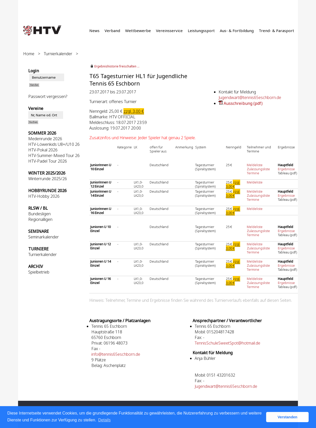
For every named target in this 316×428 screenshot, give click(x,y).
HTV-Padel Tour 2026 (47, 161)
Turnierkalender (58, 53)
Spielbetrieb (38, 272)
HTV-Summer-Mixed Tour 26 (54, 155)
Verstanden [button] (287, 417)
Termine (253, 173)
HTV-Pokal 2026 (43, 150)
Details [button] (104, 420)
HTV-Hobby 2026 (44, 196)
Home (28, 53)
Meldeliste (255, 165)
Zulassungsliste (258, 169)
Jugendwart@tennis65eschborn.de (250, 97)
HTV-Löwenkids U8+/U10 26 (54, 144)
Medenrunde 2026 (45, 138)
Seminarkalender (43, 237)
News (94, 30)
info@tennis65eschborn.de (115, 354)
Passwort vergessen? (47, 96)
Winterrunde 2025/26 (47, 178)
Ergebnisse (287, 169)
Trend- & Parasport (276, 30)
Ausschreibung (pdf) (243, 103)
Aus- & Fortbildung (237, 30)
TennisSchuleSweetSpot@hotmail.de (227, 343)
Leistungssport (201, 30)
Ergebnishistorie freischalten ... (116, 66)
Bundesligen (39, 214)
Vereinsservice (169, 30)
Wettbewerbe (138, 30)
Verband (112, 30)
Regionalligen (40, 219)
